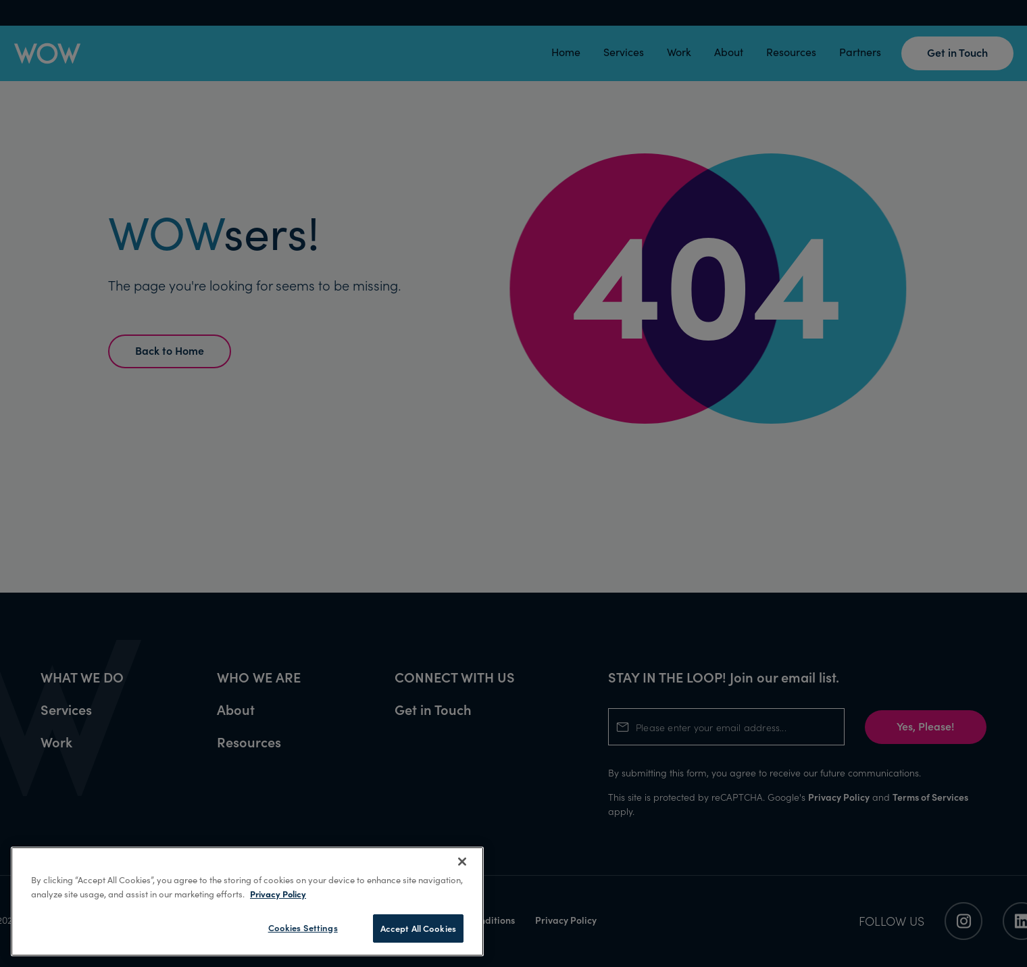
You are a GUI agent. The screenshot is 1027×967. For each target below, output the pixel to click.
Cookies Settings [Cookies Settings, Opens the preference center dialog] (303, 927)
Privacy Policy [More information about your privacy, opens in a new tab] (278, 893)
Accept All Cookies (418, 928)
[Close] (462, 861)
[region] (247, 901)
